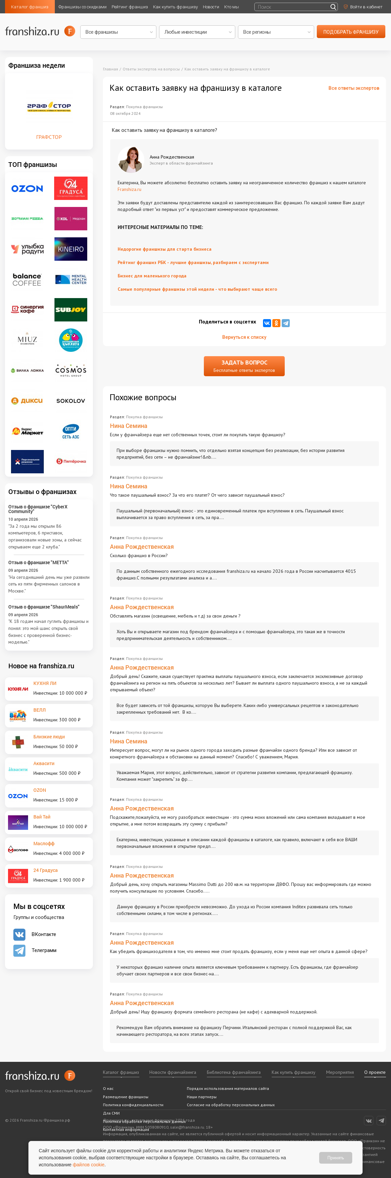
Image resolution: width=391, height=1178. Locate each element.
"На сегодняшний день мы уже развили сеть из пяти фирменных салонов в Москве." (49, 584)
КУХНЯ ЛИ (44, 683)
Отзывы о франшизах (42, 491)
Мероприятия (340, 1072)
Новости (211, 6)
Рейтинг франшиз (130, 6)
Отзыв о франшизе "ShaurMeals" (44, 607)
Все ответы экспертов (354, 88)
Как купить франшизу (175, 6)
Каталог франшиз (29, 6)
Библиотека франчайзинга (234, 1072)
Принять (336, 1158)
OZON (39, 790)
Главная (110, 68)
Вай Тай (41, 816)
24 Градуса (45, 870)
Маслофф (43, 843)
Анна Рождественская (142, 546)
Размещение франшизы (125, 1096)
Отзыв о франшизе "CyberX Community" (38, 508)
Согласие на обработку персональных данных (231, 1104)
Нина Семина (128, 426)
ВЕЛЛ (39, 710)
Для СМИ (111, 1113)
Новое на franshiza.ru (41, 665)
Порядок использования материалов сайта (228, 1088)
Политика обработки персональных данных (144, 1121)
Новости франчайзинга (172, 1072)
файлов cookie (89, 1164)
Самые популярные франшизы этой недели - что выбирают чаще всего (197, 289)
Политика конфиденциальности (133, 1104)
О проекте (375, 1072)
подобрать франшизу (351, 32)
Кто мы (231, 6)
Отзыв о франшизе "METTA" (38, 562)
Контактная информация (126, 1129)
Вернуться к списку (244, 337)
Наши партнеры (202, 1096)
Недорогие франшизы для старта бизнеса (165, 249)
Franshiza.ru (129, 189)
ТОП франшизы (32, 164)
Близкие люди (49, 736)
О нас (108, 1088)
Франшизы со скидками (82, 6)
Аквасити (43, 763)
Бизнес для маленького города (152, 276)
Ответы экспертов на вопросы (151, 68)
